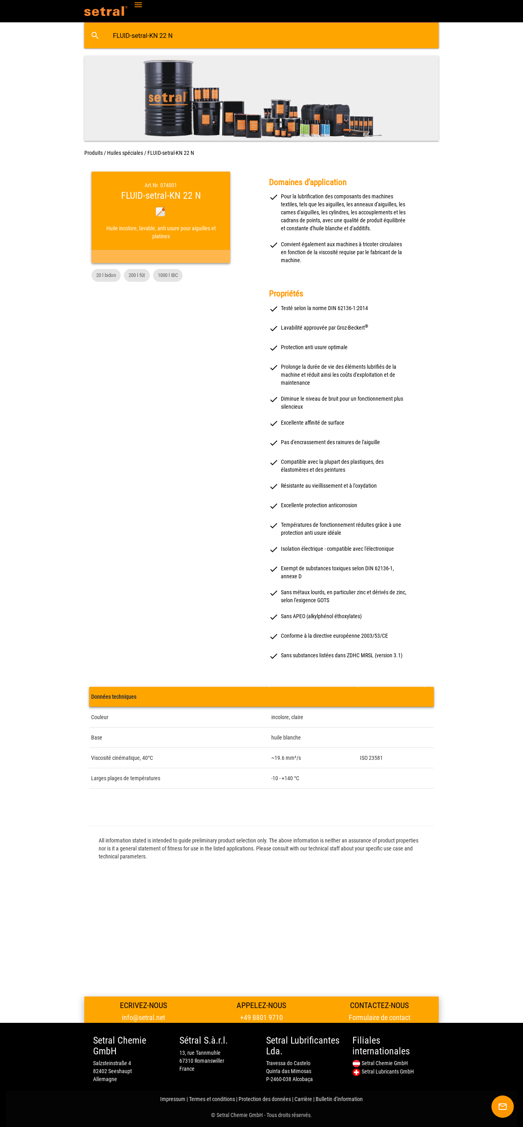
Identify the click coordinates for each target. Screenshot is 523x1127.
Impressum (172, 1099)
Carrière (303, 1099)
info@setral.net (143, 1017)
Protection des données (265, 1099)
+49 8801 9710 (261, 1017)
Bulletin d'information (339, 1099)
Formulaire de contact (379, 1017)
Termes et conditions (212, 1099)
